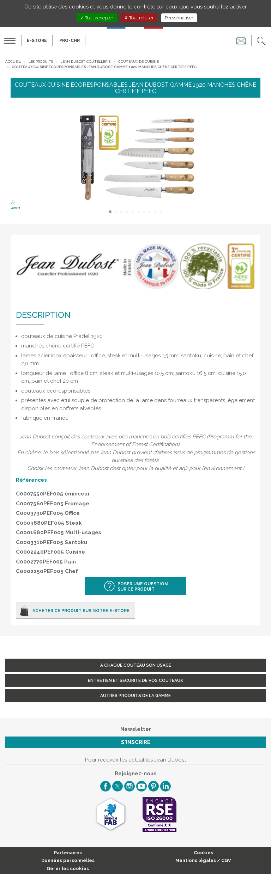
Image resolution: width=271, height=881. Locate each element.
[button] (261, 40)
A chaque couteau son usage (135, 665)
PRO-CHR (69, 40)
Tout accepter (96, 17)
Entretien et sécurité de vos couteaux (135, 680)
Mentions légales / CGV (203, 860)
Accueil (13, 61)
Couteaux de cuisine (138, 61)
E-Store (37, 40)
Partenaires (68, 852)
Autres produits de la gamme (135, 695)
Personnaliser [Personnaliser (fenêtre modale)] (179, 17)
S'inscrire (135, 742)
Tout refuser (139, 17)
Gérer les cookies (68, 868)
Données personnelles (68, 860)
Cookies (203, 852)
